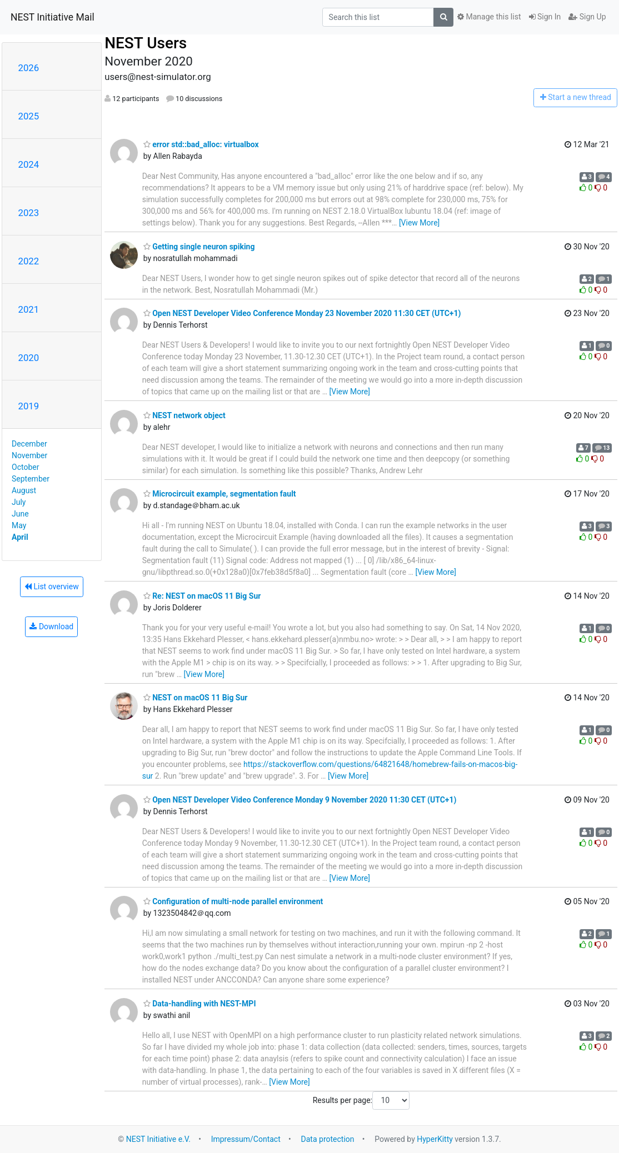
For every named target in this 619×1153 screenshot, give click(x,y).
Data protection (328, 1139)
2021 (28, 309)
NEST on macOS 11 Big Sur (195, 697)
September (30, 478)
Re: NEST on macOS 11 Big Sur (202, 595)
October (25, 467)
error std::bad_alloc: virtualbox (201, 144)
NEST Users (145, 43)
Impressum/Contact (246, 1139)
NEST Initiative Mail (52, 17)
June (20, 513)
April (20, 537)
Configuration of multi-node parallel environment (233, 901)
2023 (28, 212)
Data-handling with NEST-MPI (199, 1003)
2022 (28, 261)
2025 (28, 116)
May (19, 525)
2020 (28, 357)
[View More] (419, 222)
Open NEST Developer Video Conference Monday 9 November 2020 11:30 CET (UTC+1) (300, 799)
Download (51, 626)
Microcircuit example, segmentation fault (219, 493)
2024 (28, 164)
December (29, 443)
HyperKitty (435, 1139)
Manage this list (489, 16)
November (29, 455)
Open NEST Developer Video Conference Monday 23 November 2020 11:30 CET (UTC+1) (302, 313)
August (24, 490)
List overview (51, 586)
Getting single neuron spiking (199, 246)
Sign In (545, 16)
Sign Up (587, 16)
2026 (28, 67)
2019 (28, 406)
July (19, 502)
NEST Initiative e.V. (158, 1139)
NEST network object (184, 415)
